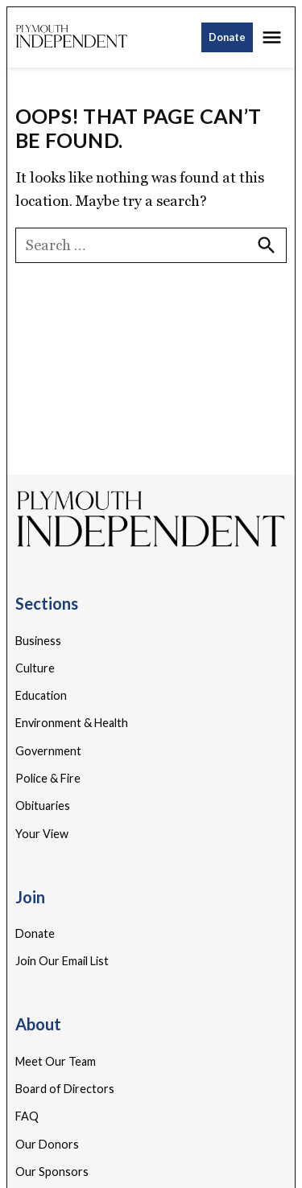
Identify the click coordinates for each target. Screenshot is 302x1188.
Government (48, 751)
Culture (35, 668)
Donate (227, 37)
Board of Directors (64, 1089)
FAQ (27, 1116)
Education (41, 695)
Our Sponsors (52, 1171)
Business (38, 640)
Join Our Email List (62, 961)
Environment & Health (71, 723)
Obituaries (42, 805)
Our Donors (47, 1144)
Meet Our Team (55, 1061)
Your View (41, 834)
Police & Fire (48, 778)
